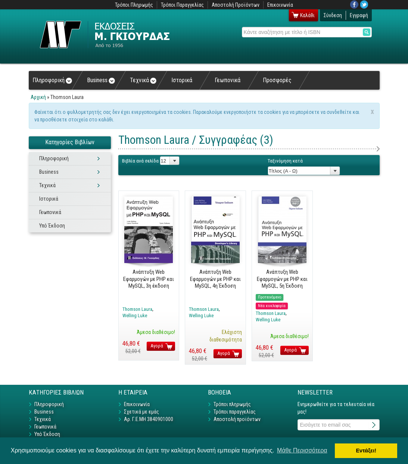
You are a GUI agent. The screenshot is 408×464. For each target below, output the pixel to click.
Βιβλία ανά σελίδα (140, 161)
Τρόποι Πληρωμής (134, 5)
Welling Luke (134, 315)
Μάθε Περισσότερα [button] (302, 450)
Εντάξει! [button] (366, 451)
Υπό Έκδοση (52, 226)
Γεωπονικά (227, 80)
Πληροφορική (52, 80)
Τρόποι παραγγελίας (235, 412)
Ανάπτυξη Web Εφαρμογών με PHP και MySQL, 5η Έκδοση (282, 279)
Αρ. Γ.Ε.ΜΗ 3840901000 (148, 419)
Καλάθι (307, 15)
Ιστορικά (181, 80)
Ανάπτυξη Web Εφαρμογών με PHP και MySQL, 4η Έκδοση (215, 279)
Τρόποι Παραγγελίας (182, 5)
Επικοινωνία (280, 5)
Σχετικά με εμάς (141, 412)
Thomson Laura (137, 309)
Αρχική (38, 97)
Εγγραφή (359, 15)
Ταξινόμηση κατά (285, 161)
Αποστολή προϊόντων (237, 419)
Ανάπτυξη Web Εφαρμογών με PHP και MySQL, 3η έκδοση (148, 279)
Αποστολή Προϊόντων (235, 5)
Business (101, 80)
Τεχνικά (143, 80)
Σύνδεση (333, 15)
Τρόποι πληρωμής (232, 404)
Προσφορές (277, 80)
